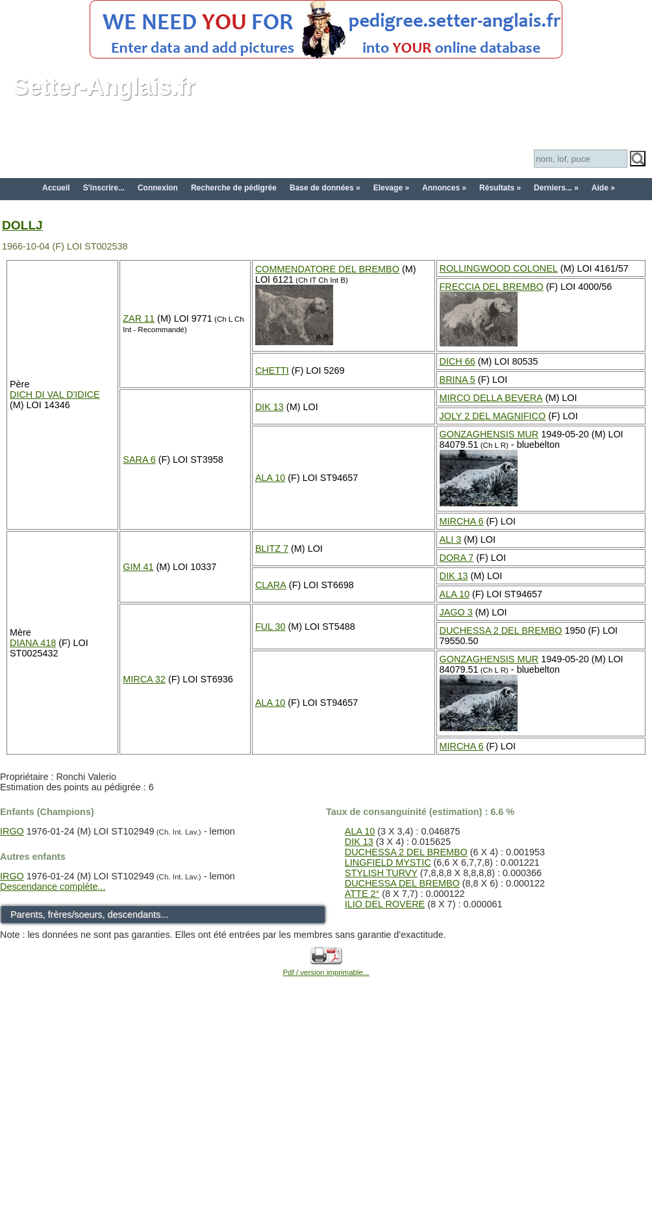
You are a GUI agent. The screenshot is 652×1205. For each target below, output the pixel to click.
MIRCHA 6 (462, 521)
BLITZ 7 (271, 548)
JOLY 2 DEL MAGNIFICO (493, 416)
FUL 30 (270, 626)
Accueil (56, 187)
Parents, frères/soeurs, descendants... (89, 914)
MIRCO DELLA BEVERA (491, 398)
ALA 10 (270, 478)
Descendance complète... (52, 886)
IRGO (12, 831)
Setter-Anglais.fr (104, 86)
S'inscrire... (104, 187)
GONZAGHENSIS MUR (489, 434)
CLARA (270, 585)
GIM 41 (138, 567)
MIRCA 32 (144, 679)
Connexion (158, 187)
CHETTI (272, 370)
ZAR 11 (139, 318)
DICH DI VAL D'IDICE (55, 394)
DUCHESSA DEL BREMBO (402, 883)
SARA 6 (139, 459)
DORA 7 (457, 557)
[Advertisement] (326, 1106)
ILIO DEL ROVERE (385, 904)
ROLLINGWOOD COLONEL (499, 268)
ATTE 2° (362, 893)
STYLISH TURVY (381, 873)
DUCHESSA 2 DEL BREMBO (501, 630)
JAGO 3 (456, 612)
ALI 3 (451, 539)
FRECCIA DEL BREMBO (492, 286)
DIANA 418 (33, 643)
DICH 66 (457, 361)
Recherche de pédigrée (234, 187)
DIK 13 (269, 407)
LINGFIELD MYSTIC (388, 862)
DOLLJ (22, 225)
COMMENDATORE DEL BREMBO (327, 269)
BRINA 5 (457, 379)
